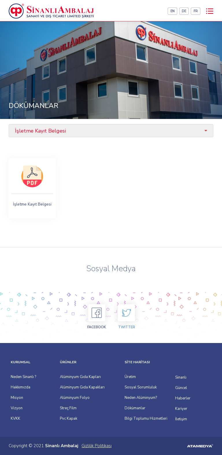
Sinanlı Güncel (176, 382)
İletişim (176, 419)
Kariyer (176, 408)
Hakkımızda (20, 387)
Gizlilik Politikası (97, 446)
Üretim (130, 376)
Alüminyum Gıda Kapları (80, 376)
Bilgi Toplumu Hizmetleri (146, 418)
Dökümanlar (135, 408)
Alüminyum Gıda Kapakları (82, 387)
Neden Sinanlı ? (23, 376)
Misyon (17, 397)
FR (196, 11)
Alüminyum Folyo (75, 397)
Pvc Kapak (68, 418)
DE (184, 11)
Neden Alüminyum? (141, 397)
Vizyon (17, 408)
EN (173, 11)
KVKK (15, 418)
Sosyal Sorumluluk (141, 387)
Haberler (176, 398)
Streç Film (68, 408)
